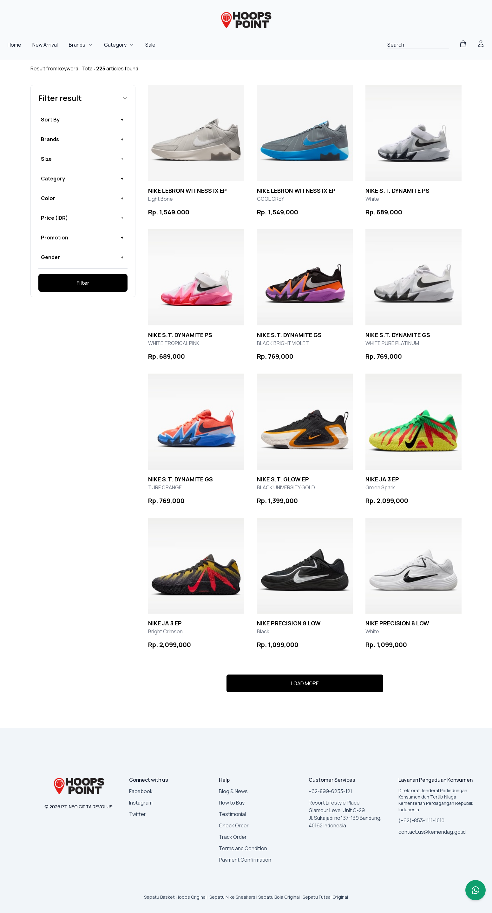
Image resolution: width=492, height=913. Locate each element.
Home (15, 44)
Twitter (137, 814)
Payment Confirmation (245, 859)
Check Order (234, 825)
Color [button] (48, 198)
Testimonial (232, 814)
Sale (150, 44)
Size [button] (46, 158)
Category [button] (53, 178)
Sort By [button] (50, 119)
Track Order (233, 836)
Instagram (141, 802)
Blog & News (233, 791)
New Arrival (45, 44)
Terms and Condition (243, 848)
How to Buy (232, 802)
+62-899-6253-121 (330, 791)
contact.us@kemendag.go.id (432, 831)
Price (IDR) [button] (54, 217)
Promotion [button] (54, 237)
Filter (82, 282)
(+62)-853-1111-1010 (421, 820)
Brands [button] (50, 139)
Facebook (141, 791)
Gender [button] (50, 257)
